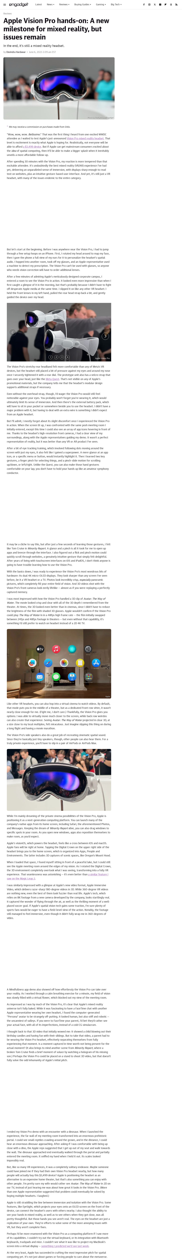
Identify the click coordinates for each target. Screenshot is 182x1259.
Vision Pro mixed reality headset (85, 138)
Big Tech (115, 4)
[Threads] (171, 4)
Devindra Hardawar (16, 52)
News (49, 4)
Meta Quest (52, 379)
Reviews (63, 4)
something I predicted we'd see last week (65, 1246)
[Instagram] (149, 4)
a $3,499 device (32, 147)
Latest (38, 4)
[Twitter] (155, 4)
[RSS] (176, 4)
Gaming (100, 4)
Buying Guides (81, 4)
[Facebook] (144, 4)
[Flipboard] (165, 4)
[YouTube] (160, 4)
